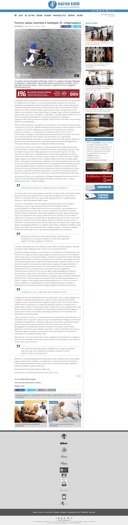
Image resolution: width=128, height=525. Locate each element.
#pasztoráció (71, 395)
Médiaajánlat (57, 523)
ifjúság (108, 149)
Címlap (35, 512)
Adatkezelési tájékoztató (75, 523)
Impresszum (50, 523)
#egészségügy (36, 395)
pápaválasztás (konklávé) (102, 151)
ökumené (103, 160)
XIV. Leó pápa (30, 15)
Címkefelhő (90, 139)
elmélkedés (90, 147)
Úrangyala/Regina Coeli (94, 153)
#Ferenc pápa (46, 395)
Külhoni (39, 15)
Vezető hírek (91, 23)
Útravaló (104, 143)
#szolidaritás (19, 397)
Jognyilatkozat (64, 523)
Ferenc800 (102, 149)
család (90, 155)
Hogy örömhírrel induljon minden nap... (97, 119)
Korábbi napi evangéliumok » (105, 135)
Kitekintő (47, 15)
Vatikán (95, 149)
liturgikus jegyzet (99, 147)
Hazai (21, 15)
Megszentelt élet (59, 15)
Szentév (104, 153)
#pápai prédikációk (59, 395)
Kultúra (80, 15)
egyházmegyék (93, 160)
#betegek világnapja (22, 395)
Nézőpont (71, 15)
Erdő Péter (90, 151)
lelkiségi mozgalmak (101, 145)
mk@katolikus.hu (78, 521)
